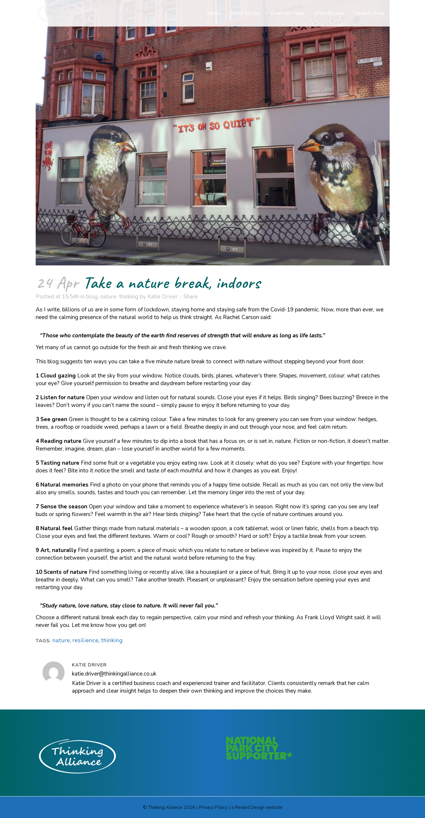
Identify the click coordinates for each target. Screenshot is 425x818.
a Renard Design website (257, 807)
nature (108, 296)
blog (92, 296)
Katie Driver (162, 296)
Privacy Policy (213, 807)
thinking (128, 296)
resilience (86, 640)
